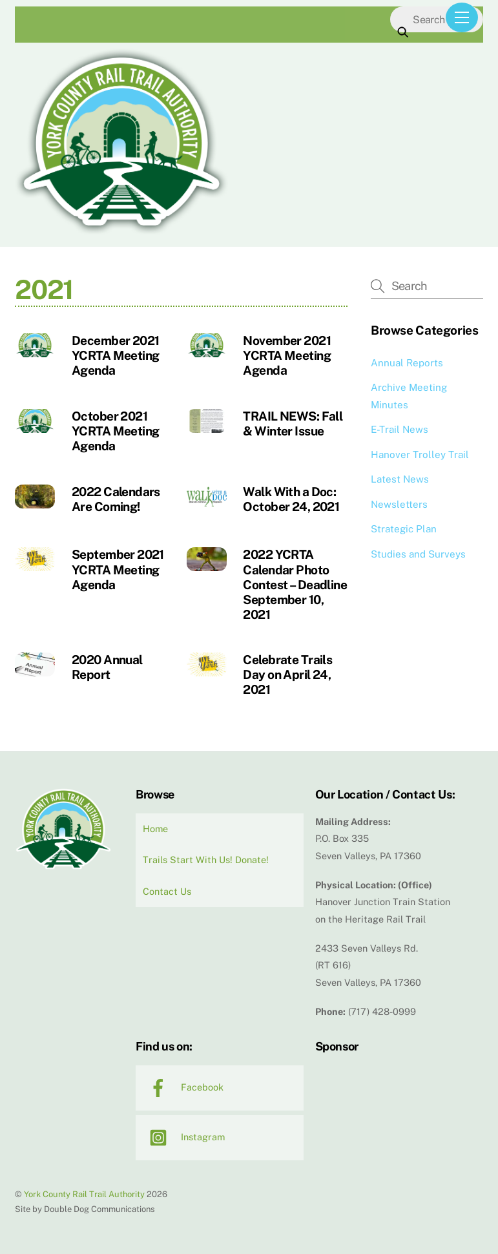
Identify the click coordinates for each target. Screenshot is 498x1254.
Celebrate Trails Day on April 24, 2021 (287, 674)
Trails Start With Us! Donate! (206, 859)
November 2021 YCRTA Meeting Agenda (287, 355)
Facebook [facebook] (183, 1087)
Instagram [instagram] (184, 1136)
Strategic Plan (404, 528)
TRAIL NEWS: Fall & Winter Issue (292, 423)
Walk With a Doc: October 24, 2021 (291, 499)
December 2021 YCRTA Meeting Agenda (116, 355)
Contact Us (167, 891)
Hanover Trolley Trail (420, 454)
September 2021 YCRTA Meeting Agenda (118, 569)
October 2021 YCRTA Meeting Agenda (116, 431)
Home (155, 828)
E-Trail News (399, 429)
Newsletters (399, 504)
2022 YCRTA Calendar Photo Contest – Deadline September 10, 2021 (295, 584)
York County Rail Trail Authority (84, 1194)
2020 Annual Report (107, 667)
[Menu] (462, 17)
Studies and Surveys (418, 554)
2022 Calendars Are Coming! (116, 499)
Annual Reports (407, 362)
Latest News (400, 479)
